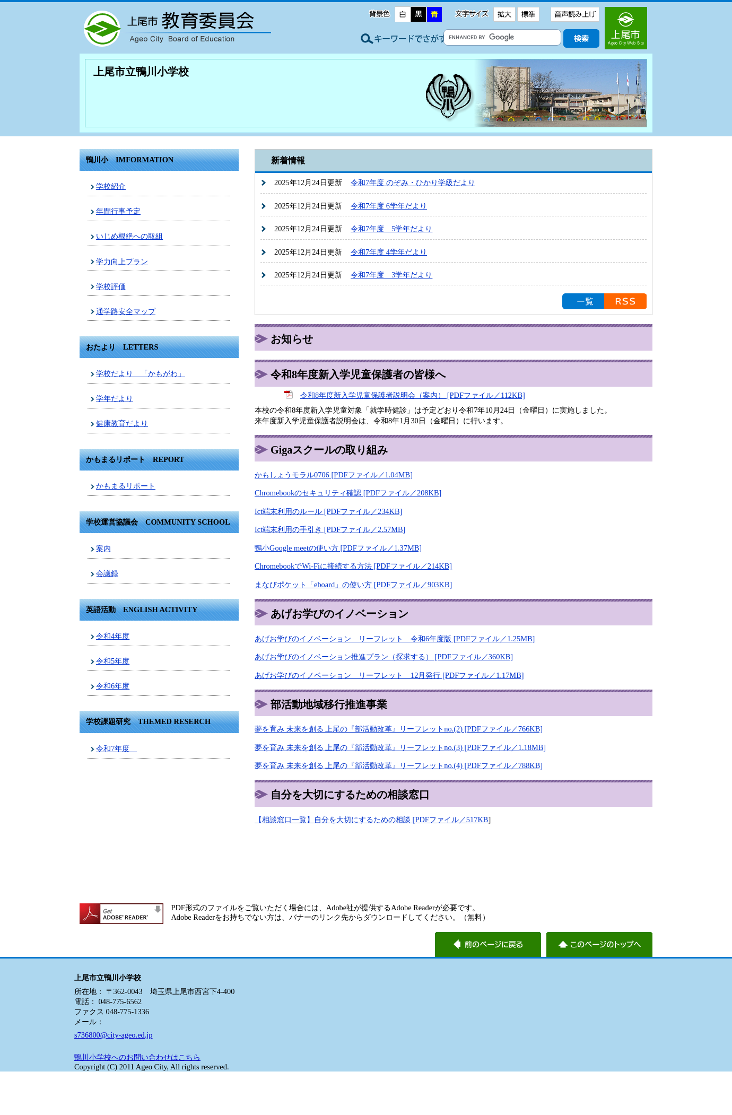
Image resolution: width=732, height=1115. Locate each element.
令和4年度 (112, 636)
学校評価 (111, 286)
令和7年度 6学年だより (389, 206)
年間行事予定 (118, 211)
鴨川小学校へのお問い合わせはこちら (137, 1057)
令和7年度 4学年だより (389, 252)
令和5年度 (112, 661)
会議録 (107, 573)
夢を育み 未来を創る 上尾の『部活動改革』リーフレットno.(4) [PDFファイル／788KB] (399, 765)
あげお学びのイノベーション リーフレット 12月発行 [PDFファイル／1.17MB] (389, 675)
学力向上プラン (122, 261)
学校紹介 (111, 186)
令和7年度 (116, 748)
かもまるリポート (125, 486)
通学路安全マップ (125, 311)
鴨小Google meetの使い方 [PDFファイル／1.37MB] (338, 548)
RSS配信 (625, 301)
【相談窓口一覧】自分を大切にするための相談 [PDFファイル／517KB (371, 819)
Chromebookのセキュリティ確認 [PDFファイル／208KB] (348, 493)
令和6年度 (112, 686)
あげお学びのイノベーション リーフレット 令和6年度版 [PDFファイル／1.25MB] (395, 638)
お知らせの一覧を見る (583, 301)
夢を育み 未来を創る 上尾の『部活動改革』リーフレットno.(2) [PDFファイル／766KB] (399, 729)
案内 (103, 548)
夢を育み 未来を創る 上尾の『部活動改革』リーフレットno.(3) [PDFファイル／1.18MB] (400, 747)
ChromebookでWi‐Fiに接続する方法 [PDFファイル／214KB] (353, 566)
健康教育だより (122, 423)
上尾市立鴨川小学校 (141, 71)
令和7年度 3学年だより (391, 275)
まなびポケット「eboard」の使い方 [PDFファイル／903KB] (353, 584)
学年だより (114, 398)
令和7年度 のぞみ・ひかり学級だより (413, 182)
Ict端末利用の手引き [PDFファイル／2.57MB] (330, 529)
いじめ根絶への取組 (129, 236)
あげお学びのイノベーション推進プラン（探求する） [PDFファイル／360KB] (384, 656)
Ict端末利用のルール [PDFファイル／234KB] (328, 511)
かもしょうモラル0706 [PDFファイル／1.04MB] (334, 475)
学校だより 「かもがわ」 (140, 373)
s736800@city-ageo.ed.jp (113, 1035)
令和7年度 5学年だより (391, 228)
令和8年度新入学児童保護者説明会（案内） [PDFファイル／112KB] (412, 395)
